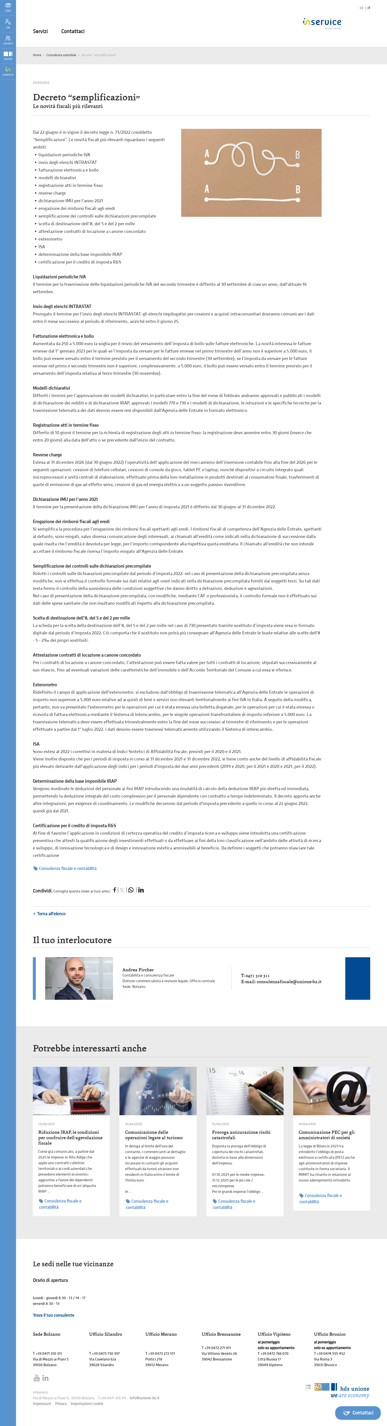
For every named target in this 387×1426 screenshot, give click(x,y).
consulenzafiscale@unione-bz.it (289, 981)
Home (37, 55)
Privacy (61, 1404)
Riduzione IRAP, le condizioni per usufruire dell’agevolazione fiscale (70, 1137)
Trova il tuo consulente (53, 1315)
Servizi (40, 31)
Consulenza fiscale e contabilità (65, 869)
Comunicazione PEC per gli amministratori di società (327, 1134)
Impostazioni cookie (87, 1404)
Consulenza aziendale (61, 55)
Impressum (42, 1404)
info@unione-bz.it (144, 1398)
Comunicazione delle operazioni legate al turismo (154, 1134)
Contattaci (72, 31)
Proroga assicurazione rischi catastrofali (241, 1134)
